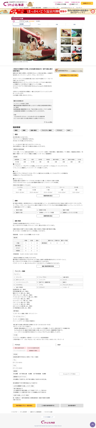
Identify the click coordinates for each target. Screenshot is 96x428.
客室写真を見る (48, 196)
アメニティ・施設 (48, 130)
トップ (15, 8)
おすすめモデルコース (67, 8)
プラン (39, 24)
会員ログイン (87, 3)
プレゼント (79, 8)
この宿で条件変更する (48, 405)
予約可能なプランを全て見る (69, 75)
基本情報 (22, 24)
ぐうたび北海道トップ (48, 417)
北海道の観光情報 (36, 8)
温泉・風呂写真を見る (48, 266)
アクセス (60, 130)
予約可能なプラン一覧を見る (24, 405)
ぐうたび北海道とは (58, 2)
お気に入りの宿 (60, 4)
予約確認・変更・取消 (75, 2)
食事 (25, 130)
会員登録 (67, 2)
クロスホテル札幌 (17, 19)
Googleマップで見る (69, 374)
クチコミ (22, 21)
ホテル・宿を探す (24, 8)
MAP (70, 130)
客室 (17, 130)
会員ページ (74, 4)
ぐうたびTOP (14, 412)
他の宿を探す (72, 405)
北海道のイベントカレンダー (51, 8)
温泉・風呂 (35, 130)
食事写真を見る (48, 216)
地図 (74, 24)
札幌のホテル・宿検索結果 (35, 412)
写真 (57, 24)
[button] (56, 41)
